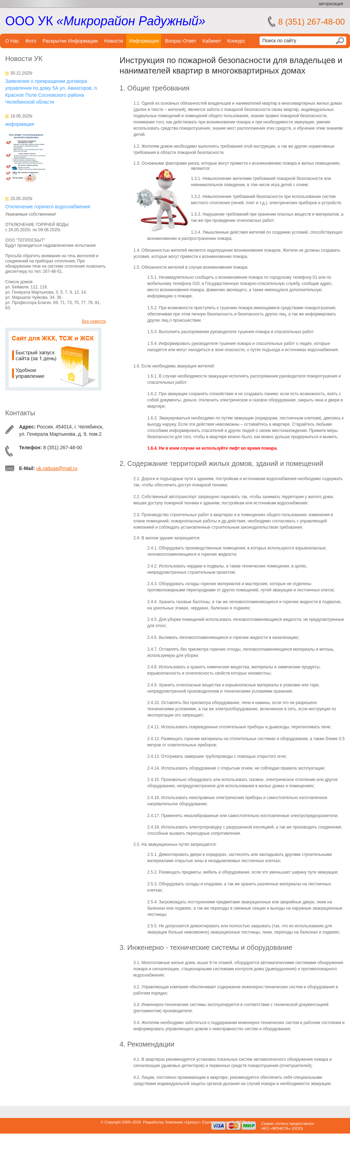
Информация (144, 41)
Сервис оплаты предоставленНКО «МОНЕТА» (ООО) (287, 1125)
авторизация (331, 4)
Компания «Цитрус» (183, 1122)
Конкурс (236, 41)
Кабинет (212, 41)
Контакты (20, 413)
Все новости (94, 321)
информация (19, 124)
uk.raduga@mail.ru (57, 468)
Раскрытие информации (70, 41)
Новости (113, 41)
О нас (12, 41)
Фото (30, 41)
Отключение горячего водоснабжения (47, 206)
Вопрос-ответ (180, 41)
